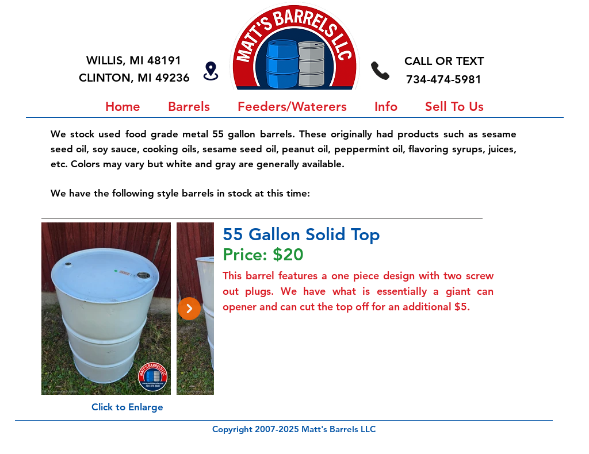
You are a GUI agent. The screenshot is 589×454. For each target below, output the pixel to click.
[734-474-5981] (380, 70)
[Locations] (210, 71)
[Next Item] (189, 308)
